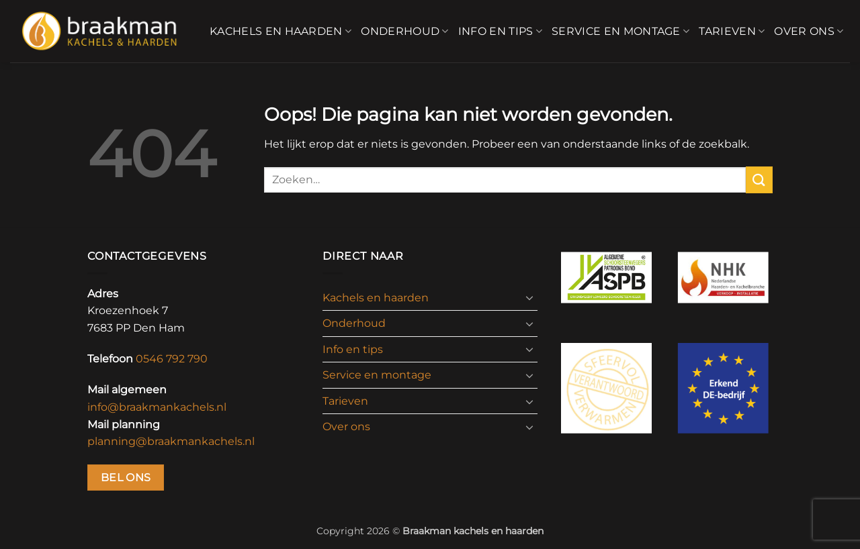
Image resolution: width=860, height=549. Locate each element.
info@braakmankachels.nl (156, 407)
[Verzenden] (759, 179)
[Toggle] (529, 297)
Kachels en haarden (280, 31)
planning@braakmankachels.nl (171, 441)
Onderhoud (404, 31)
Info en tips (500, 31)
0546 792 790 (172, 358)
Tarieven (732, 31)
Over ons (808, 31)
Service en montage (620, 31)
